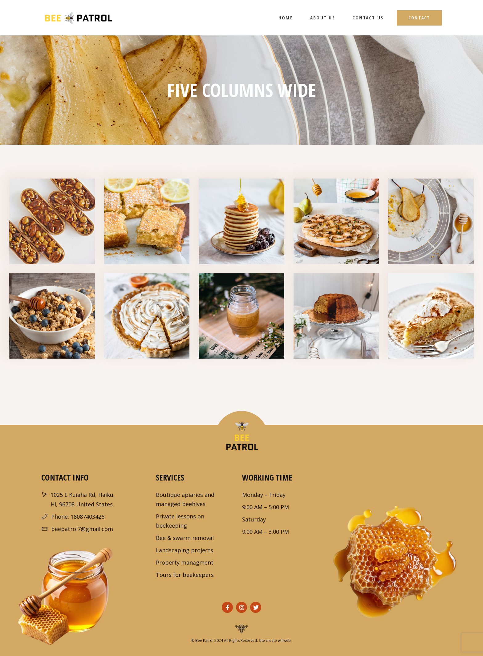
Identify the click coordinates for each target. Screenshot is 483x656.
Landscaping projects (184, 550)
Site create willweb (275, 640)
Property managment (184, 562)
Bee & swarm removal (185, 537)
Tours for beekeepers (185, 574)
